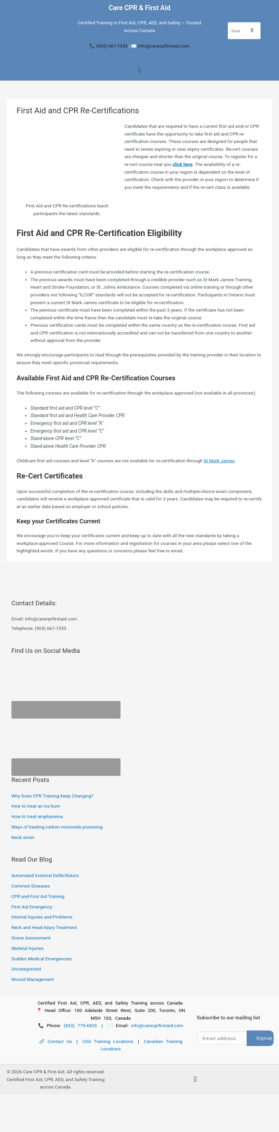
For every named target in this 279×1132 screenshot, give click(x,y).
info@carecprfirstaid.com (164, 46)
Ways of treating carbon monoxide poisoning (57, 827)
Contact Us (59, 1041)
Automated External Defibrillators (45, 875)
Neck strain (23, 837)
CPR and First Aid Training (38, 896)
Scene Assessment (30, 937)
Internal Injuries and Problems (41, 917)
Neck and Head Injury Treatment (44, 927)
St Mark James (219, 460)
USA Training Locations (107, 1041)
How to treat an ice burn (35, 806)
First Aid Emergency (31, 906)
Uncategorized (26, 968)
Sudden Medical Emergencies (41, 958)
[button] (139, 71)
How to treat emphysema (37, 816)
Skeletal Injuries (27, 948)
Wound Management (32, 979)
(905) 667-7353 (112, 46)
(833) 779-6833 (80, 1025)
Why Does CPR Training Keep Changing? (52, 796)
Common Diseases (30, 886)
